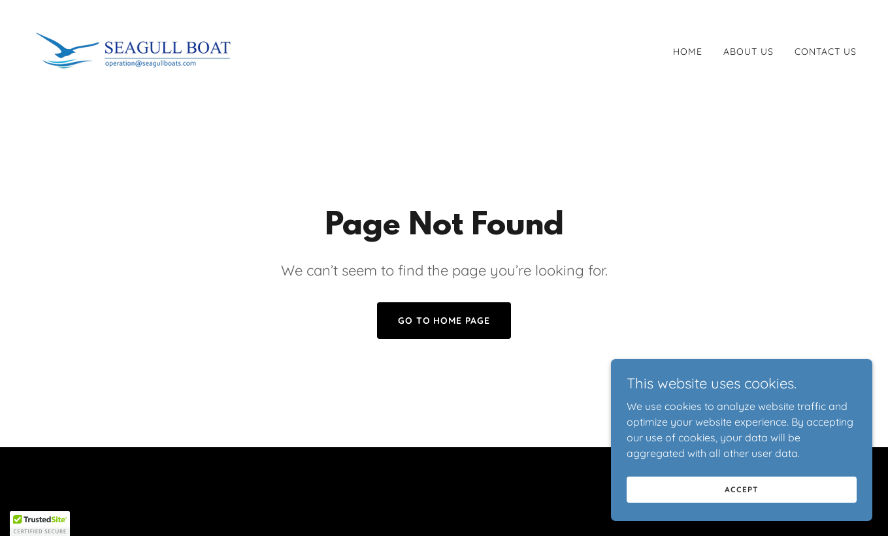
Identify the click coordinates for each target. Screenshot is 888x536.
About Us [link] (748, 51)
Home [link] (687, 51)
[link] (134, 48)
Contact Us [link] (826, 51)
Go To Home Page (444, 320)
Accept (741, 489)
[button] (40, 523)
